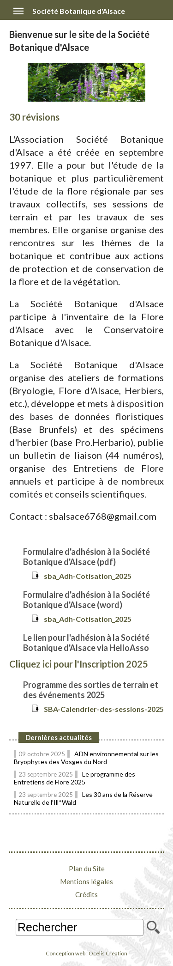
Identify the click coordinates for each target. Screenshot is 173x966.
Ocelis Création (108, 953)
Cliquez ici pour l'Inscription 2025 (78, 663)
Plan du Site (87, 868)
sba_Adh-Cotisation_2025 (87, 575)
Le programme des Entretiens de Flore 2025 (74, 778)
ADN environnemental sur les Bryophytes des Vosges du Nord (86, 758)
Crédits (86, 894)
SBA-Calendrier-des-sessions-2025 (104, 709)
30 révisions (34, 116)
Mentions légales (86, 881)
